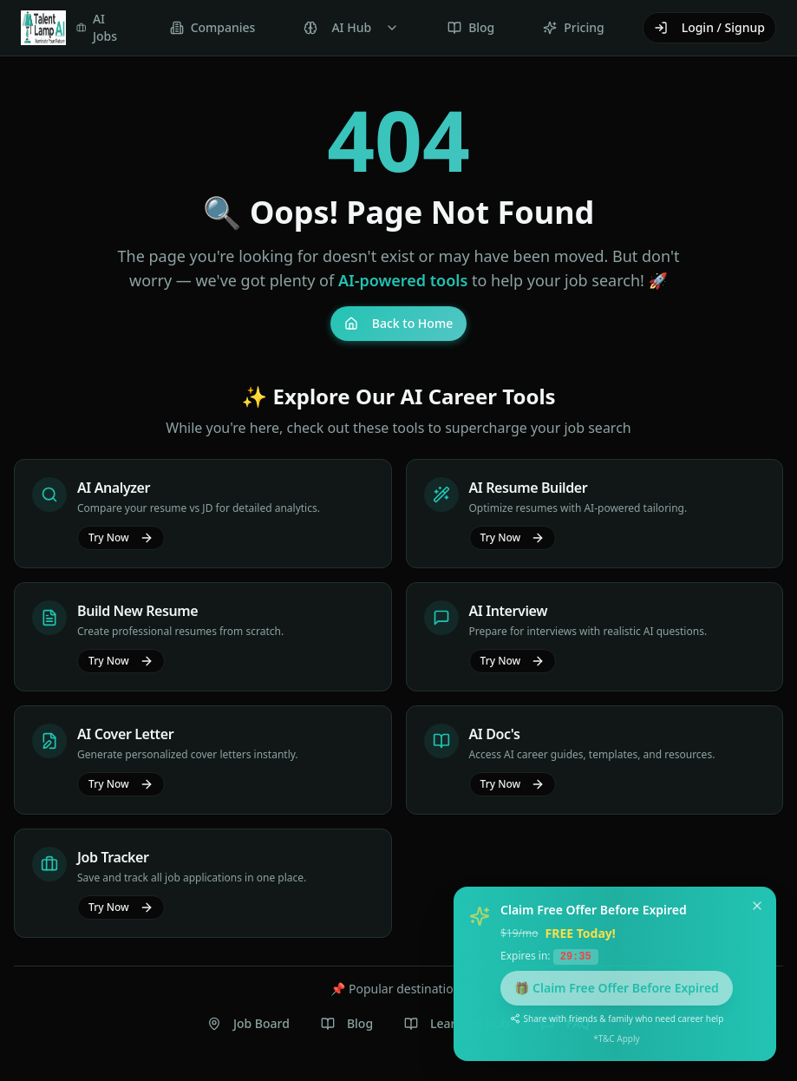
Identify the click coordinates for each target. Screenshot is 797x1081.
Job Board (248, 1023)
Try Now (121, 537)
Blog (347, 1023)
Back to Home (398, 323)
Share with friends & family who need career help (617, 1018)
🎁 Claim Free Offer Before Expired (616, 987)
